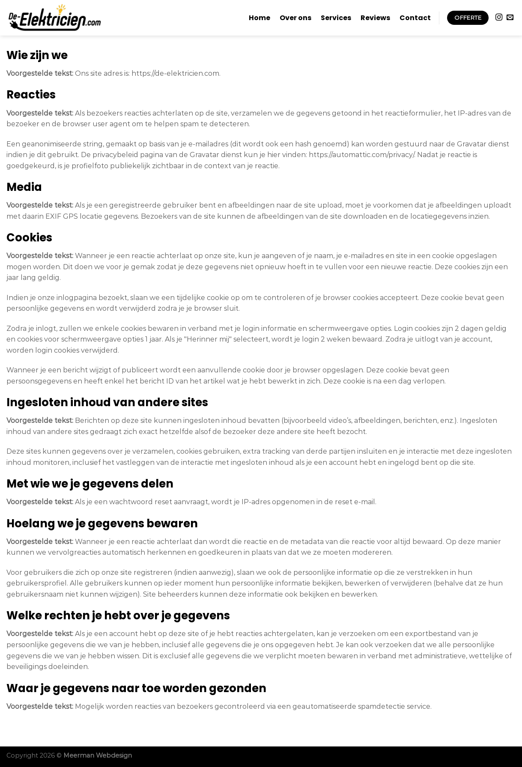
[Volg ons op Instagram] (498, 17)
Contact (415, 18)
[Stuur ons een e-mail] (510, 17)
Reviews (375, 18)
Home (259, 18)
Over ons (295, 18)
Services (336, 18)
